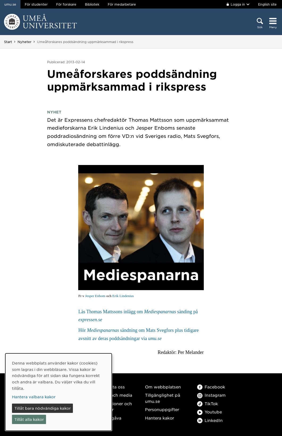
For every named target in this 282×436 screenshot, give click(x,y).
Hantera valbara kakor (34, 396)
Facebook (211, 386)
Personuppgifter (162, 409)
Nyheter (24, 42)
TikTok (207, 403)
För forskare (66, 4)
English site (267, 4)
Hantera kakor (159, 417)
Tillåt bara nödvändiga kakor (42, 408)
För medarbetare (122, 4)
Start (8, 42)
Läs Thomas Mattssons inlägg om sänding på (138, 316)
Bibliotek (92, 4)
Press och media (115, 394)
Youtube (209, 411)
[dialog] (58, 392)
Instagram (211, 394)
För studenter (36, 4)
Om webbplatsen (163, 386)
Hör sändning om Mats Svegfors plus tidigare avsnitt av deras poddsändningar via (138, 334)
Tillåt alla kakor (29, 419)
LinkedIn (210, 420)
